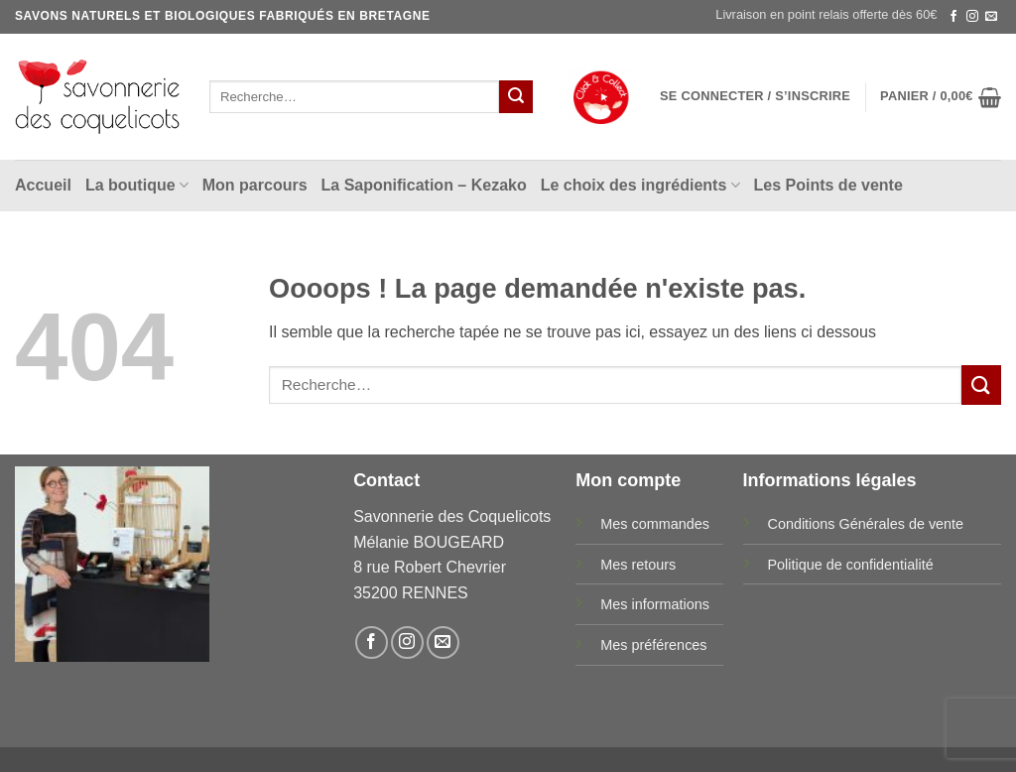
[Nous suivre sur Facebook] (953, 17)
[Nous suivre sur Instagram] (972, 17)
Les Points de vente (828, 185)
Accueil (43, 185)
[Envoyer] (516, 97)
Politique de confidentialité (851, 565)
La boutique (137, 185)
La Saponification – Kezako (424, 185)
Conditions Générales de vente (866, 524)
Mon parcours (255, 185)
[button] (755, 96)
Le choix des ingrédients (640, 185)
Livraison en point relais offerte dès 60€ (826, 14)
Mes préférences (653, 645)
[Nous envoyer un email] (991, 17)
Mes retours (638, 565)
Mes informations (654, 604)
